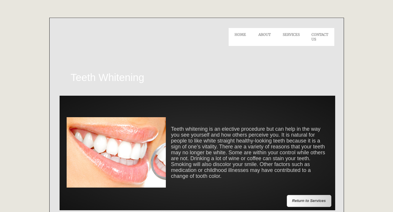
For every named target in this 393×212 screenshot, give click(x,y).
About (264, 34)
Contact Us (319, 37)
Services (291, 34)
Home (240, 34)
